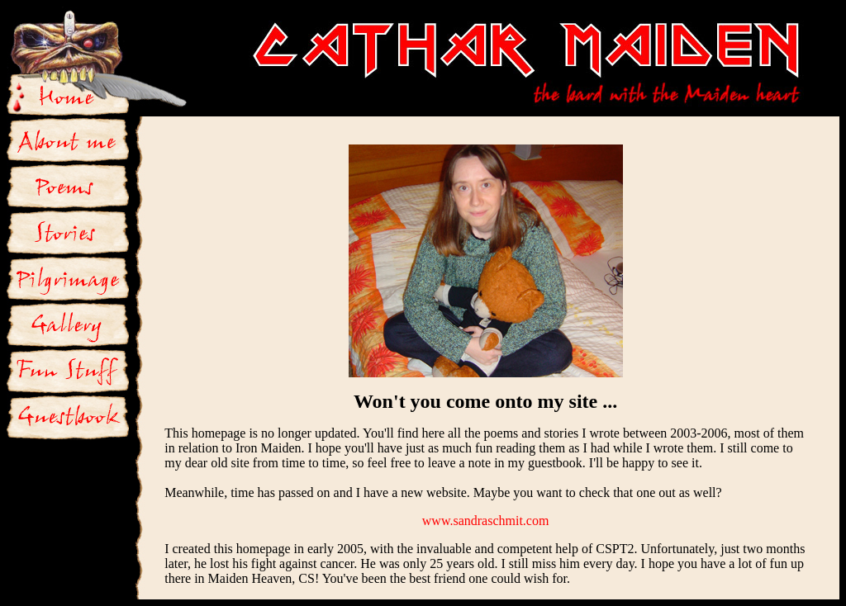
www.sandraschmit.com (485, 521)
